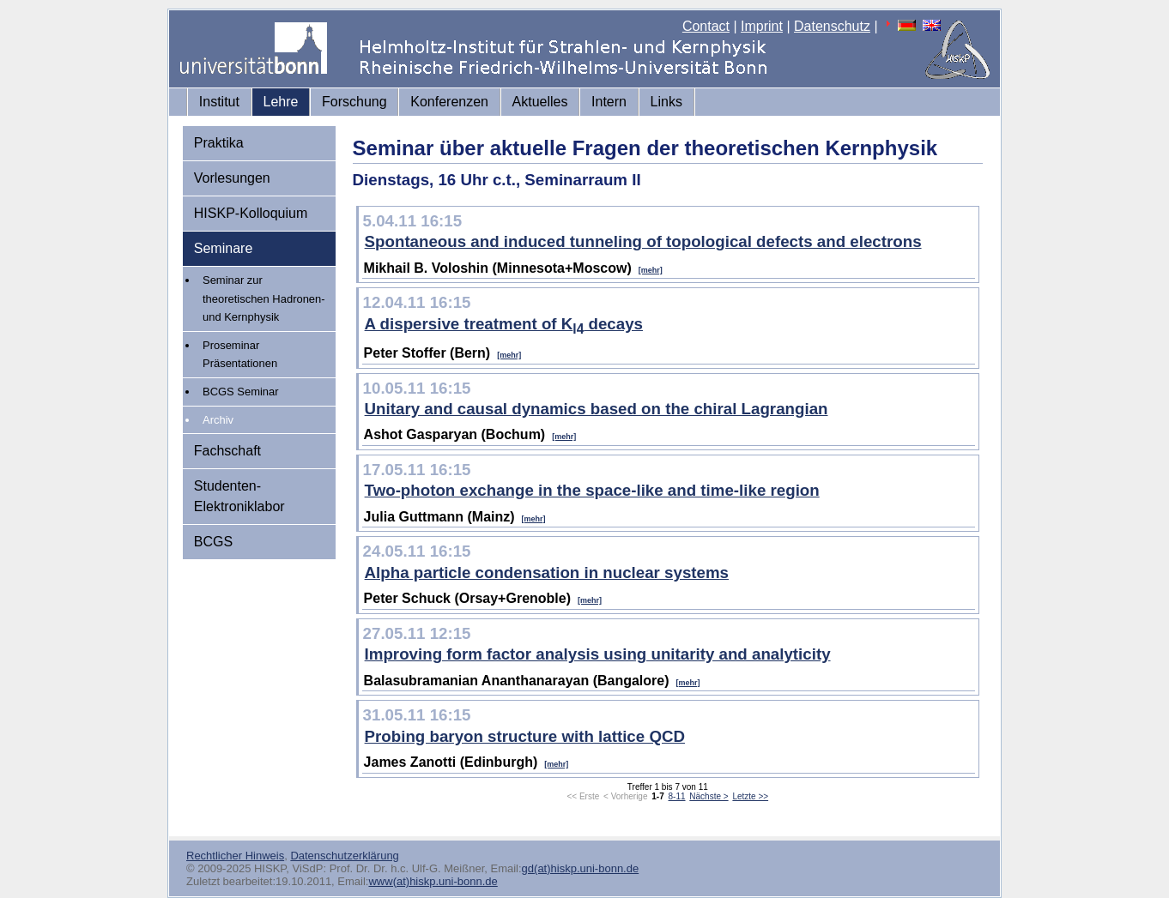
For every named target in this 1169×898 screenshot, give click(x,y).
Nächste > (708, 796)
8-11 (677, 796)
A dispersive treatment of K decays (504, 324)
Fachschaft (227, 450)
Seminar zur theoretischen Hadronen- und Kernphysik (264, 298)
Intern (609, 101)
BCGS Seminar (241, 391)
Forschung (354, 101)
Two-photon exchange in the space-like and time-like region (592, 490)
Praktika (219, 143)
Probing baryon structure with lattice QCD (525, 736)
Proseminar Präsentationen (240, 355)
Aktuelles (540, 101)
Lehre (281, 101)
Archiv (218, 419)
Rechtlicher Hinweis (235, 855)
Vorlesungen (232, 178)
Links (666, 101)
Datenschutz (832, 26)
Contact (706, 26)
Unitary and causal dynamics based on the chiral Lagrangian (596, 409)
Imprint (762, 26)
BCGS (213, 541)
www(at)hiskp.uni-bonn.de (432, 881)
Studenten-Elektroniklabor (239, 496)
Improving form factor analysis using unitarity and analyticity (598, 654)
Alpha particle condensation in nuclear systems (547, 573)
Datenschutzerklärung (344, 855)
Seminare (223, 248)
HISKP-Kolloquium (251, 213)
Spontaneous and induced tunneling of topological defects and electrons (643, 241)
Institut (219, 101)
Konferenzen (449, 101)
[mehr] (651, 270)
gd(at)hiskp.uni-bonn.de (580, 868)
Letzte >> (750, 796)
